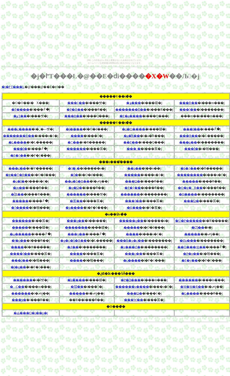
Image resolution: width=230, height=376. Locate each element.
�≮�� (73, 247)
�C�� (17, 286)
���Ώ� (132, 181)
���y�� (76, 234)
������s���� (132, 286)
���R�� (188, 103)
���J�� (20, 260)
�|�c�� (19, 240)
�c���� (132, 260)
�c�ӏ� (19, 181)
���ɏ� (19, 300)
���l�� (191, 129)
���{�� (76, 103)
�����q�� (131, 220)
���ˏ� (134, 148)
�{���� (20, 207)
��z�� (134, 168)
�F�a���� (131, 116)
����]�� (20, 253)
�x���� (74, 207)
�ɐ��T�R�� (18, 175)
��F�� (130, 142)
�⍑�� (73, 142)
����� (132, 175)
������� (76, 227)
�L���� (17, 142)
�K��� (134, 207)
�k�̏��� (76, 280)
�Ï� (74, 175)
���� (77, 136)
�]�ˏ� (74, 168)
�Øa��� (188, 240)
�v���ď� (130, 247)
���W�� (133, 300)
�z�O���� (133, 129)
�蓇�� (76, 201)
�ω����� (20, 234)
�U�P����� (188, 220)
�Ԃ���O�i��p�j (31, 313)
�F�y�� (189, 260)
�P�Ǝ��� (131, 280)
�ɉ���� (74, 129)
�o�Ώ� (75, 188)
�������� (190, 175)
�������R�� (131, 109)
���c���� (19, 129)
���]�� (188, 109)
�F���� (20, 109)
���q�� (188, 142)
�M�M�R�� (192, 286)
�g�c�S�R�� (73, 240)
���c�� (17, 168)
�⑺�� (197, 227)
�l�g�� (18, 267)
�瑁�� (77, 286)
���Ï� (20, 148)
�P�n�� (191, 253)
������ (76, 148)
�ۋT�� (20, 116)
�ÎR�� (17, 194)
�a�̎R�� (132, 136)
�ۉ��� (133, 103)
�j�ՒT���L (13, 87)
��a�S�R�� (77, 181)
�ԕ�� (19, 188)
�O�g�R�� (190, 188)
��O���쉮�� (191, 247)
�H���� (188, 194)
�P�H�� (75, 109)
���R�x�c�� (130, 240)
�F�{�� (18, 155)
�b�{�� (188, 168)
